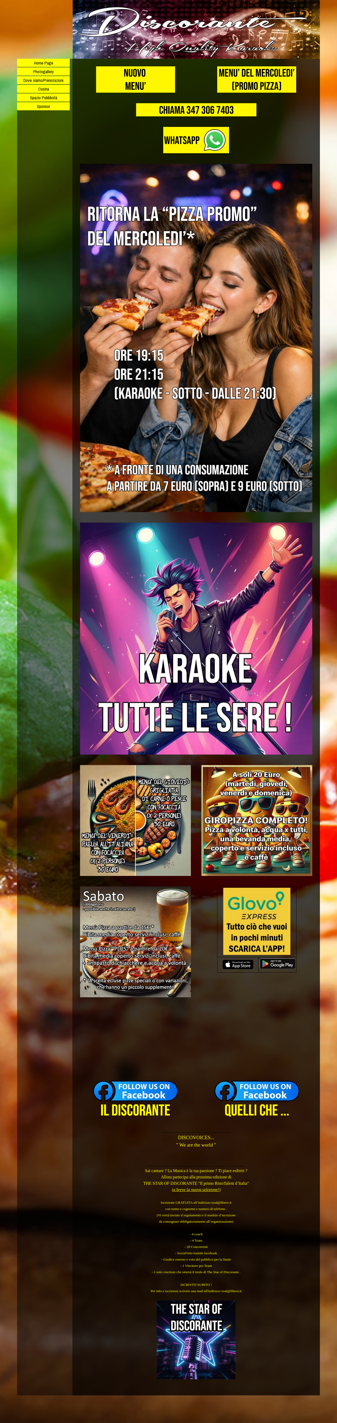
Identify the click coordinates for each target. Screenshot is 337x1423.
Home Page (43, 63)
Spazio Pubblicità (43, 98)
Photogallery (43, 72)
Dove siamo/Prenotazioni (43, 80)
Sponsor (43, 106)
